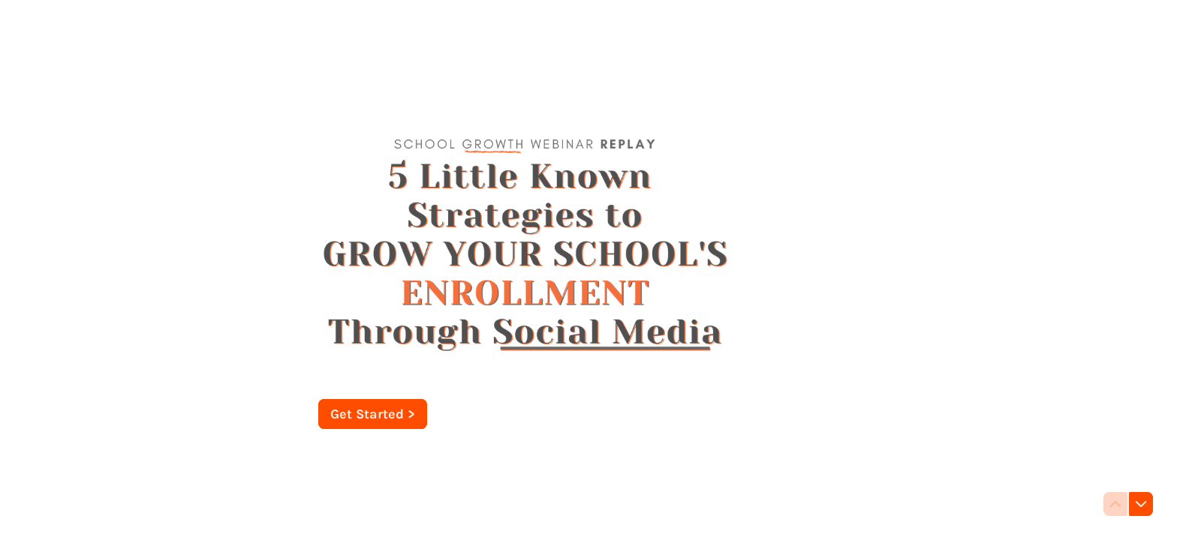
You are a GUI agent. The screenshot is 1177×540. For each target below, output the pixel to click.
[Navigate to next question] (1141, 504)
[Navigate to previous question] (1115, 504)
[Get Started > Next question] (372, 414)
